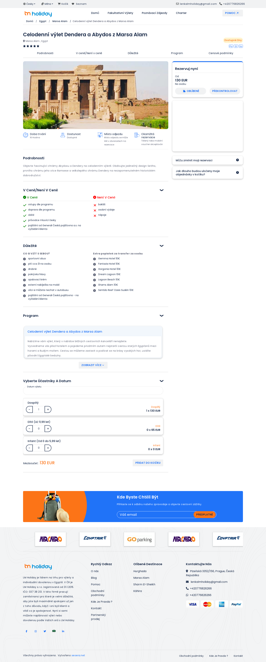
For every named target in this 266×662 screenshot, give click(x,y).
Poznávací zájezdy (154, 13)
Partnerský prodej (98, 617)
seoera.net (78, 655)
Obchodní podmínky (97, 593)
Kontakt (96, 608)
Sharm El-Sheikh (144, 584)
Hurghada (139, 571)
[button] (29, 4)
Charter (181, 13)
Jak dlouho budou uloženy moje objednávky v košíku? (198, 172)
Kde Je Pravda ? (101, 602)
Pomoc (233, 13)
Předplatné (204, 514)
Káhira (137, 591)
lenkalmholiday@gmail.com (206, 582)
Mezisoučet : (31, 463)
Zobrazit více (93, 365)
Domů (95, 13)
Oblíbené (190, 91)
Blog (94, 578)
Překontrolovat (225, 91)
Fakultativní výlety (120, 13)
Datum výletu (34, 386)
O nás (95, 571)
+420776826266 (199, 588)
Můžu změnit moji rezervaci (194, 160)
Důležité (133, 53)
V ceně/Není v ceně (89, 53)
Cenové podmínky (221, 53)
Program (177, 53)
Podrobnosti (45, 53)
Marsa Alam (141, 578)
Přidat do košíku (147, 463)
